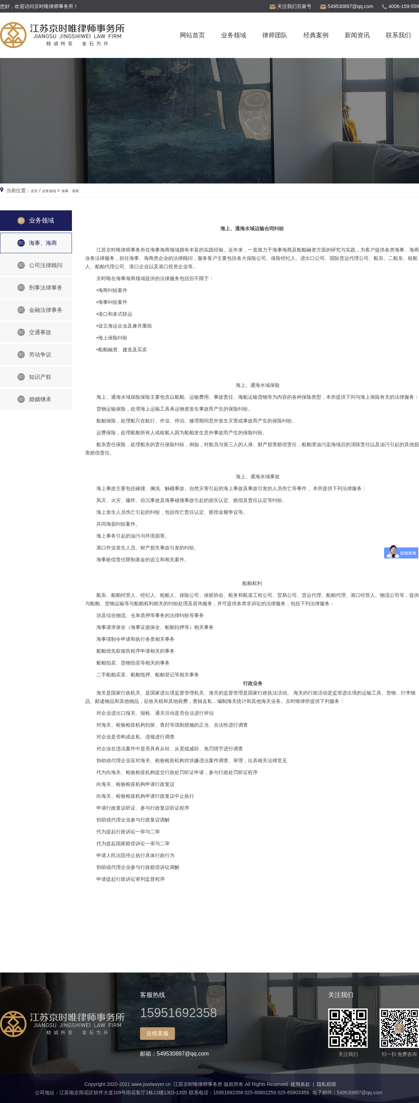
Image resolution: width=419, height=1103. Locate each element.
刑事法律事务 (40, 287)
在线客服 (157, 1033)
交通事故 (34, 332)
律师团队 (274, 35)
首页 (36, 190)
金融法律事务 (40, 310)
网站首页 (192, 35)
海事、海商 (82, 190)
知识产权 (34, 377)
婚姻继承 (34, 399)
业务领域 (233, 35)
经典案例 (316, 35)
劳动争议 (34, 354)
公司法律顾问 (40, 265)
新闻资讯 (357, 35)
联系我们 (398, 35)
